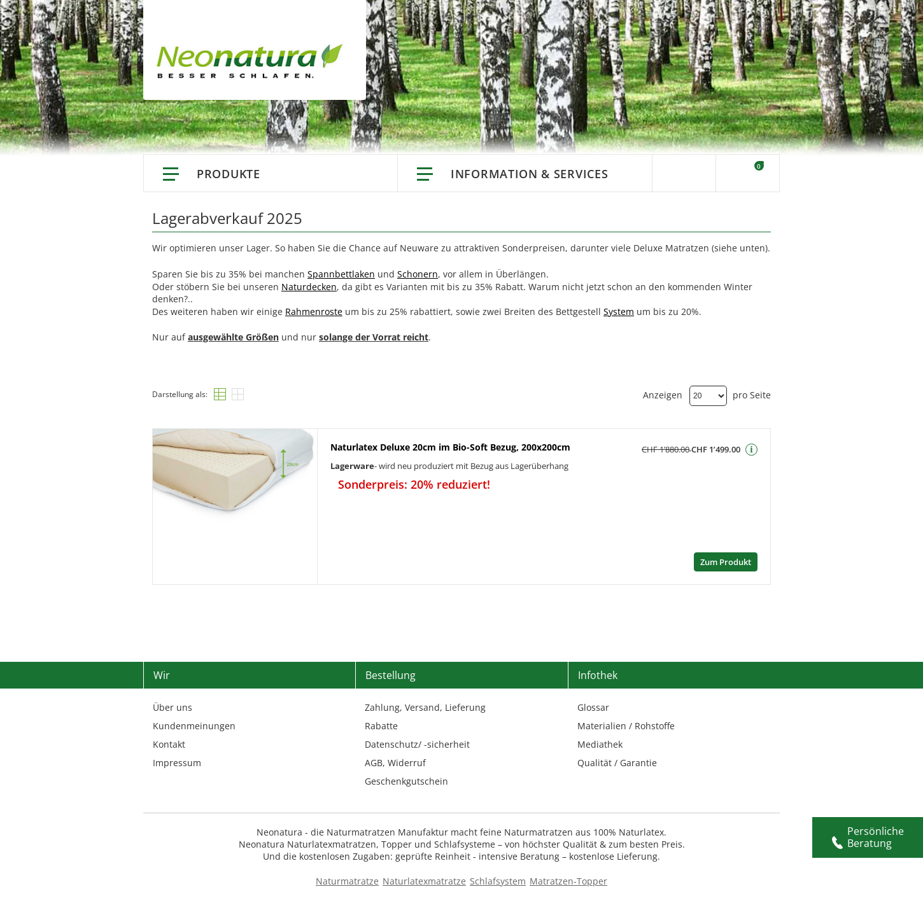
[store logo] (253, 63)
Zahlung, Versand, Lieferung (425, 707)
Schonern (417, 274)
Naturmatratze (347, 881)
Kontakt (169, 744)
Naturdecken (309, 287)
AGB (374, 763)
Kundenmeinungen (194, 726)
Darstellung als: (180, 394)
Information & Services (529, 173)
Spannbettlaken (341, 274)
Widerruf (407, 763)
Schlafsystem (498, 881)
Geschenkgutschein (406, 781)
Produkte (228, 173)
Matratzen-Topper (568, 881)
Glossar (593, 707)
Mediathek (600, 744)
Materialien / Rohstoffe (626, 726)
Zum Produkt (725, 562)
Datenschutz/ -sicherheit (417, 744)
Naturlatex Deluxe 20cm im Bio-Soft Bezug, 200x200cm (450, 447)
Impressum (177, 763)
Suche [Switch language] (683, 173)
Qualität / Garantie (617, 763)
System (618, 311)
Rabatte (381, 726)
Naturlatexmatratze (424, 881)
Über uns (172, 707)
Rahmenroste (313, 311)
